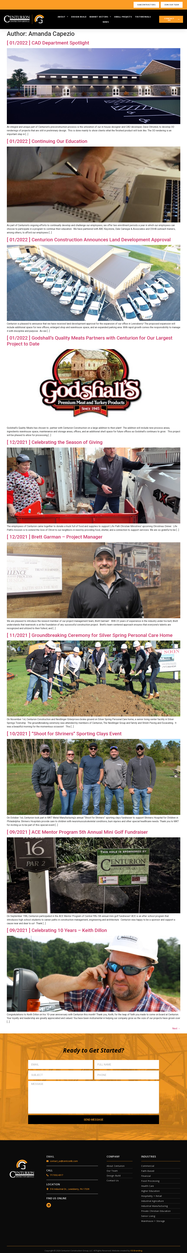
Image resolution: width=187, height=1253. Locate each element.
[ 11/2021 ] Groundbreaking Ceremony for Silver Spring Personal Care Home (90, 635)
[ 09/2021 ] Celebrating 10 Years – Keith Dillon (57, 930)
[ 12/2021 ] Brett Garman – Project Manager (55, 537)
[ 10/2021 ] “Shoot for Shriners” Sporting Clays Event (64, 734)
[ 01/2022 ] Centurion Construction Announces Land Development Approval (89, 240)
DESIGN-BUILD (78, 16)
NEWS (106, 22)
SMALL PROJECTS (123, 16)
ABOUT (63, 16)
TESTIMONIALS (143, 16)
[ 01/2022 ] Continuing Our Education (47, 141)
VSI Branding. (136, 1250)
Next (176, 1028)
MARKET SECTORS (100, 16)
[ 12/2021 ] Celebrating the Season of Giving (55, 442)
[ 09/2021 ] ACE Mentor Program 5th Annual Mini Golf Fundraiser (77, 832)
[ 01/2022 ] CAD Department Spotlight (48, 43)
